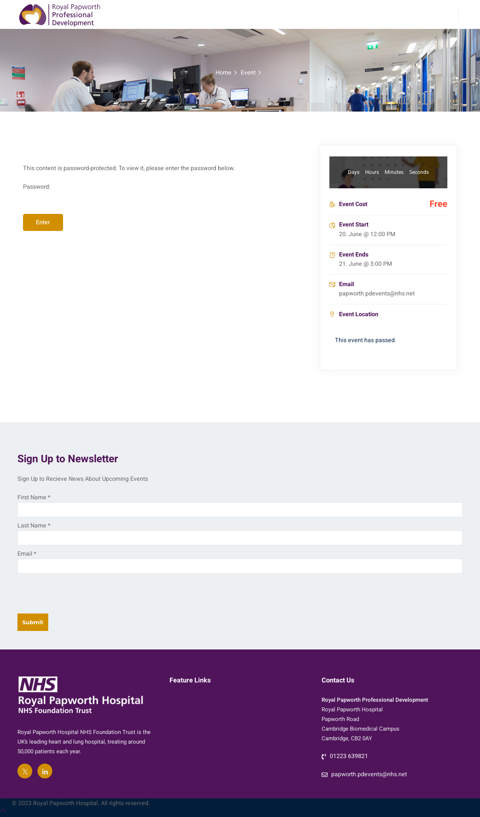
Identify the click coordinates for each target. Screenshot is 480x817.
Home (223, 72)
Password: (166, 198)
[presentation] (73, 591)
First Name (33, 497)
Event (248, 72)
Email (26, 553)
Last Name (33, 525)
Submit (32, 622)
